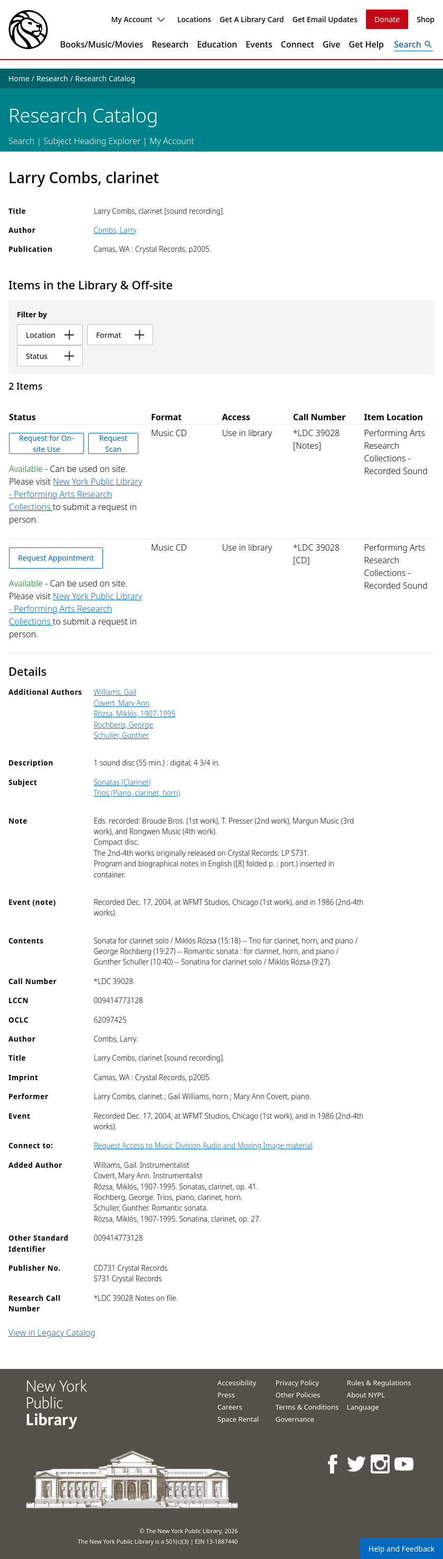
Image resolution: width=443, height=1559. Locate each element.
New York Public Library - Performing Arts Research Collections (75, 494)
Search (21, 141)
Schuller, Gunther (121, 735)
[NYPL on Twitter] (357, 1464)
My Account (137, 19)
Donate (387, 19)
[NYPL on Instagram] (381, 1464)
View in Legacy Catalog (52, 1332)
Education (217, 44)
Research (170, 44)
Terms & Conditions (307, 1407)
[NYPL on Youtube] (404, 1464)
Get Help (366, 44)
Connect (297, 44)
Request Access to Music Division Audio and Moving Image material (203, 1145)
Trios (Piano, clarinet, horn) (136, 793)
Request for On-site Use (46, 443)
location (50, 335)
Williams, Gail (114, 692)
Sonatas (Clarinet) (121, 782)
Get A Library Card (252, 19)
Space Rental (238, 1419)
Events (259, 44)
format (120, 335)
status (50, 356)
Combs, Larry (114, 230)
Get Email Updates (325, 19)
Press (226, 1395)
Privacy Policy (297, 1382)
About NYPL (366, 1395)
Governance (295, 1419)
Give (332, 44)
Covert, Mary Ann (121, 703)
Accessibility (237, 1382)
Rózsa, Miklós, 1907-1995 (134, 713)
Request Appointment (56, 558)
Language (363, 1407)
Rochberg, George (123, 725)
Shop (426, 19)
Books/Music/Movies (102, 44)
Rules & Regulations (379, 1382)
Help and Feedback (402, 1549)
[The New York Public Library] (28, 29)
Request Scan (113, 443)
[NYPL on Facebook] (333, 1464)
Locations (194, 19)
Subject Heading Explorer (91, 141)
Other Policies (298, 1395)
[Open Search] (413, 44)
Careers (230, 1407)
